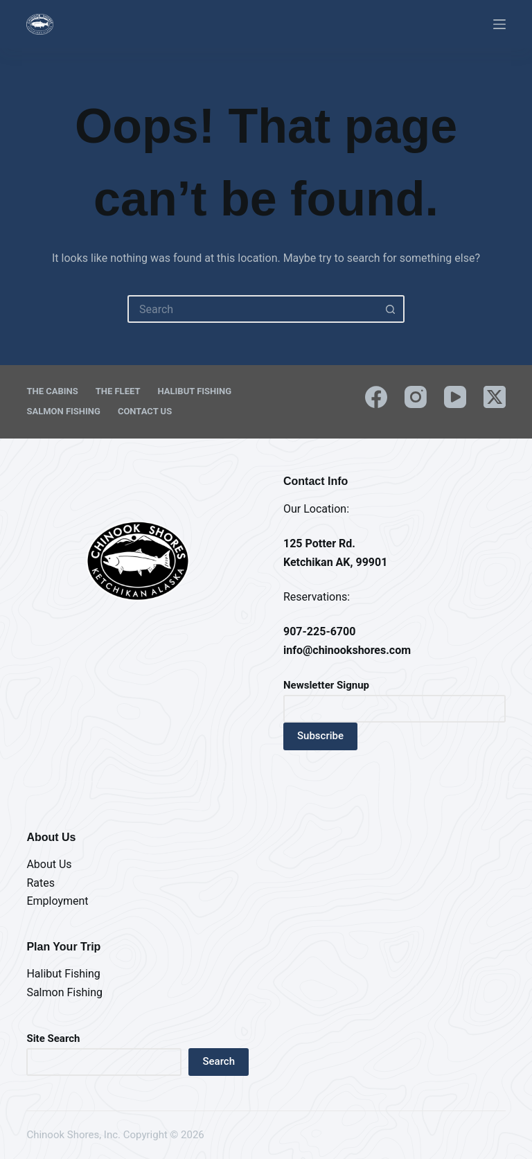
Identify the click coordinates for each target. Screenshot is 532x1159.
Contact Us (145, 411)
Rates (40, 883)
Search (218, 1061)
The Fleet (118, 391)
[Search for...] (252, 309)
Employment (57, 901)
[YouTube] (455, 397)
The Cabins (52, 391)
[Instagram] (416, 397)
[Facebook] (376, 397)
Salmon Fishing (63, 411)
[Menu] (499, 24)
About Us (48, 864)
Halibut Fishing (194, 391)
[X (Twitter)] (495, 397)
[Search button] (391, 309)
